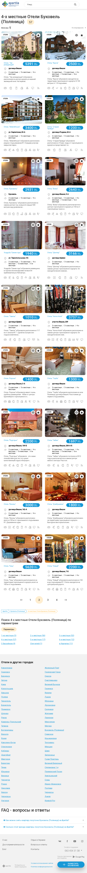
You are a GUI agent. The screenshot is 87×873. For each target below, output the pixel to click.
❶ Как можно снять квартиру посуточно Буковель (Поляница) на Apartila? (36, 820)
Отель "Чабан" (53, 440)
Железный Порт (52, 668)
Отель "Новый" (53, 566)
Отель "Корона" (10, 378)
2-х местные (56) (37, 635)
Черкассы (49, 792)
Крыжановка (51, 738)
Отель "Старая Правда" (53, 128)
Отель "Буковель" (11, 189)
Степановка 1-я (51, 767)
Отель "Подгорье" (11, 440)
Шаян (47, 751)
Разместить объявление (73, 864)
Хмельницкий (51, 776)
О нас (4, 840)
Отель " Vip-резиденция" (9, 64)
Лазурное (49, 718)
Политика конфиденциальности (41, 867)
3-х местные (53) (66, 635)
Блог (4, 849)
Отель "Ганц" (9, 566)
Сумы (47, 780)
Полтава (48, 788)
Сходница (49, 709)
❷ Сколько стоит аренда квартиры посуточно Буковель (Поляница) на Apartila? (38, 827)
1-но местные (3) (8, 635)
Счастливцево (51, 680)
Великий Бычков (52, 684)
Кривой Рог (50, 801)
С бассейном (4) (8, 643)
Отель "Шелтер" (53, 253)
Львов (48, 697)
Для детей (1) (36, 643)
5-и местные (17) (37, 639)
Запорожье (50, 755)
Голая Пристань (52, 759)
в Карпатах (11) (66, 643)
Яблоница (49, 701)
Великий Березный (53, 763)
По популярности (77, 28)
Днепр (48, 796)
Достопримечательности (13, 844)
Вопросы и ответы (39, 844)
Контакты (35, 849)
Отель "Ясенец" (10, 504)
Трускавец (49, 742)
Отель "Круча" (52, 63)
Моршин (48, 747)
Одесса (48, 676)
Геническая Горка (52, 672)
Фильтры (6, 27)
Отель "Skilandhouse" (12, 127)
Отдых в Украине (38, 840)
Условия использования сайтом (42, 863)
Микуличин (50, 722)
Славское (49, 734)
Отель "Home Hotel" (54, 316)
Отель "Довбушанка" (55, 504)
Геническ (49, 688)
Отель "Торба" (52, 378)
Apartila (4, 611)
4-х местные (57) (8, 639)
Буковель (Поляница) (17, 611)
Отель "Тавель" (10, 316)
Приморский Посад (53, 771)
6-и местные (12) (66, 639)
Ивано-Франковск (53, 784)
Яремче (48, 693)
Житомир (49, 713)
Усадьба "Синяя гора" (12, 253)
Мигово (48, 726)
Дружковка (50, 705)
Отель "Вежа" (52, 189)
